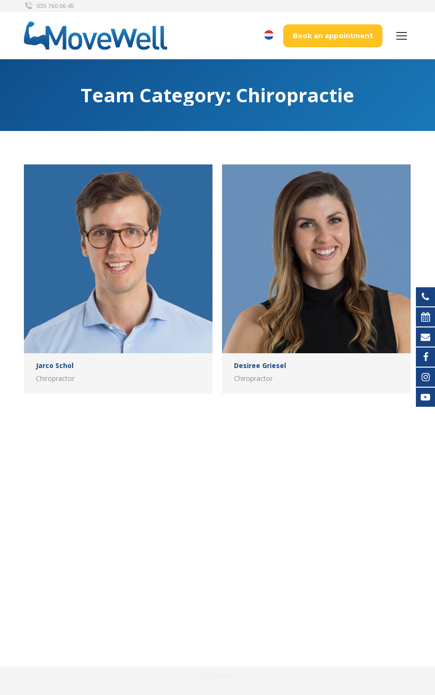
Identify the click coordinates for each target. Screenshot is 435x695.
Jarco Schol (55, 365)
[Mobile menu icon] (401, 35)
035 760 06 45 (49, 6)
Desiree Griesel (260, 365)
